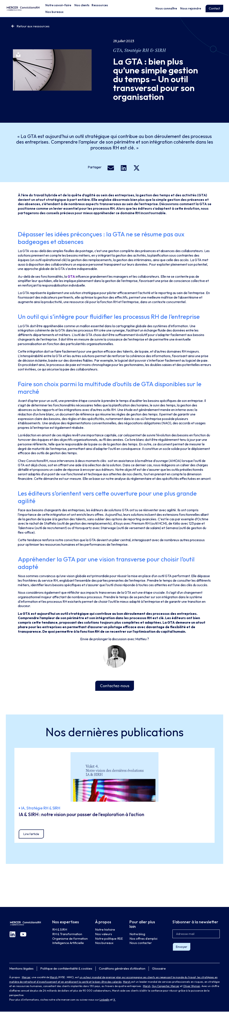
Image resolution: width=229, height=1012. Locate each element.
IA (23, 808)
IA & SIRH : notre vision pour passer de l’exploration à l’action (81, 815)
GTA (117, 50)
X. (114, 1000)
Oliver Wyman (191, 986)
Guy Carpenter (160, 986)
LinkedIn (104, 1000)
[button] (110, 168)
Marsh (54, 977)
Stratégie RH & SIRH (145, 50)
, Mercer (174, 986)
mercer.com (68, 1000)
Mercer (26, 977)
